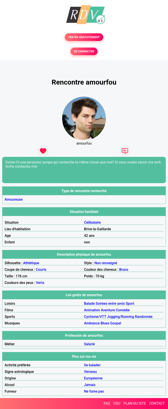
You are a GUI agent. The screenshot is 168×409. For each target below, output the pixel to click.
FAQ (107, 403)
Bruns (123, 269)
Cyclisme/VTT (95, 317)
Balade (89, 303)
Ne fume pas (94, 391)
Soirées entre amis (110, 303)
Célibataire (92, 222)
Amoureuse (14, 199)
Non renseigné (105, 263)
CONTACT (157, 403)
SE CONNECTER (84, 51)
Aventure (108, 310)
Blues (105, 323)
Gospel (115, 323)
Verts (40, 283)
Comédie (123, 310)
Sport (130, 303)
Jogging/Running (120, 317)
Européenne (93, 378)
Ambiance (92, 323)
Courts (41, 269)
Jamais (89, 385)
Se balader (92, 365)
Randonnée (143, 317)
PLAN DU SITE (135, 403)
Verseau (90, 372)
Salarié (89, 344)
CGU (116, 403)
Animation (92, 310)
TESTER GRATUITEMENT (84, 37)
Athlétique (31, 263)
